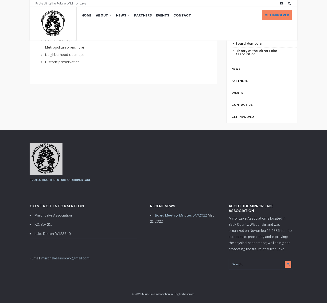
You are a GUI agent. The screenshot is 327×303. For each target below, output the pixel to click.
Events (162, 15)
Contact (182, 15)
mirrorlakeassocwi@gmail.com (65, 258)
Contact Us (242, 104)
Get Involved (277, 15)
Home (87, 15)
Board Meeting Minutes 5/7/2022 (181, 215)
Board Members (248, 43)
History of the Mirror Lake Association (256, 53)
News (121, 15)
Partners (143, 15)
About (102, 15)
